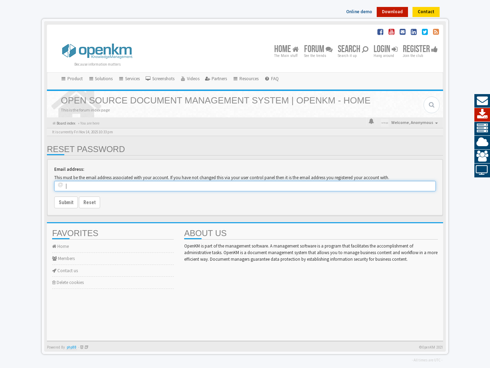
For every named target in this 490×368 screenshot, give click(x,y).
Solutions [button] (100, 79)
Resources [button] (245, 79)
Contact (426, 12)
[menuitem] (159, 79)
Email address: (69, 169)
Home (286, 49)
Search (353, 49)
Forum (318, 49)
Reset (89, 202)
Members (63, 258)
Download (392, 12)
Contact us (65, 271)
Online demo (359, 12)
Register (420, 49)
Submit (66, 202)
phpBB (71, 347)
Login (386, 49)
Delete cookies (68, 282)
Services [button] (129, 79)
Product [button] (71, 79)
